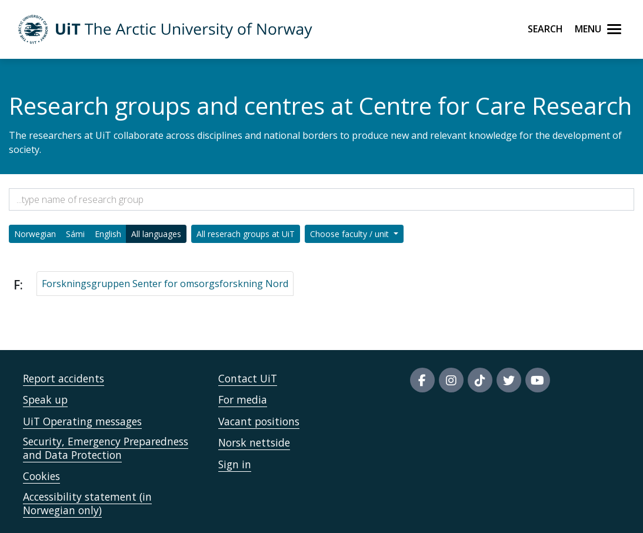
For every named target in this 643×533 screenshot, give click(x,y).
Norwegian (35, 233)
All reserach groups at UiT (245, 233)
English (108, 233)
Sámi (75, 233)
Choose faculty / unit (350, 233)
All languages (156, 233)
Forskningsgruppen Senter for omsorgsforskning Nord (165, 283)
